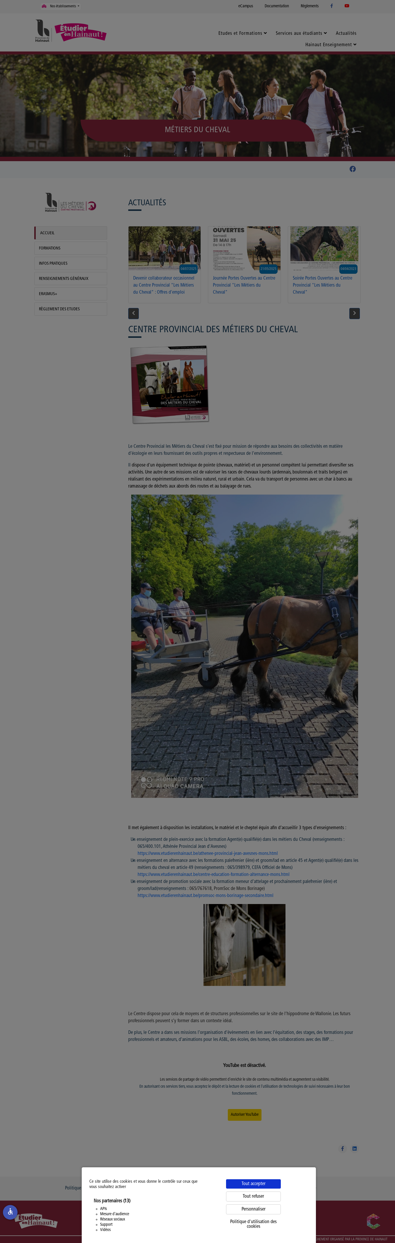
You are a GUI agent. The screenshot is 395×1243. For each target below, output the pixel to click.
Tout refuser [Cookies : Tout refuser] (253, 1196)
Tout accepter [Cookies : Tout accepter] (254, 1184)
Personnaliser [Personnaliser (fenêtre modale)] (254, 1209)
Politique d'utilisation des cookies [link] (253, 1224)
